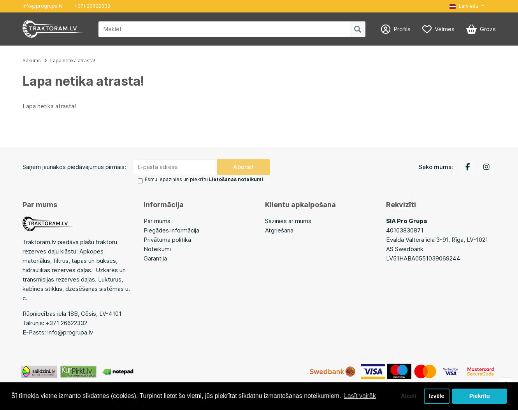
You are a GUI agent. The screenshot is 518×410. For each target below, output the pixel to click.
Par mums (157, 221)
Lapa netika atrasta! (72, 60)
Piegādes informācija (171, 230)
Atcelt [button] (408, 396)
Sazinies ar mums (288, 221)
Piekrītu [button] (479, 396)
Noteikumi (157, 249)
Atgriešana (279, 230)
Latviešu (464, 6)
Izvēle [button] (436, 396)
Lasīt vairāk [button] (360, 395)
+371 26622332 (92, 6)
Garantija (155, 258)
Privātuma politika (167, 239)
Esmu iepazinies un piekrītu (204, 179)
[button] (467, 6)
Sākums (32, 60)
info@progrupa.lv (43, 6)
